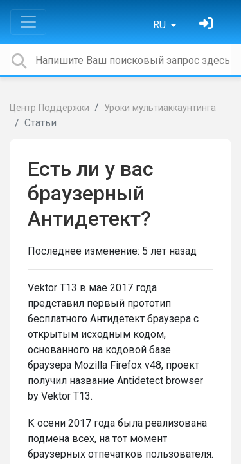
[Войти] (207, 25)
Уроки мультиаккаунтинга (160, 107)
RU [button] (160, 25)
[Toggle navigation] (28, 22)
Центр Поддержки (49, 107)
